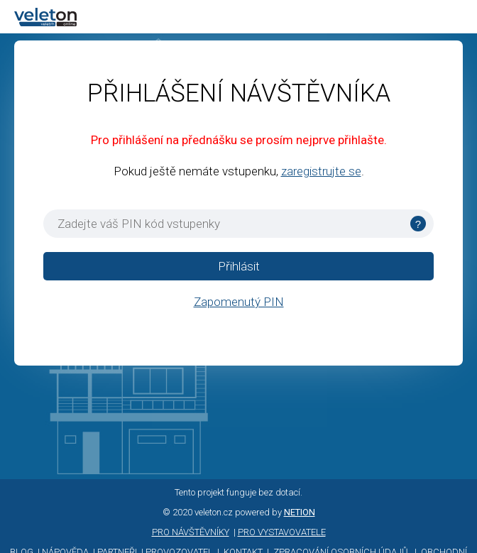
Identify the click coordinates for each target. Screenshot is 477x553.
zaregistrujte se (321, 171)
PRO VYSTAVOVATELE (282, 532)
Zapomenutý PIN (239, 302)
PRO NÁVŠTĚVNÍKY (190, 532)
